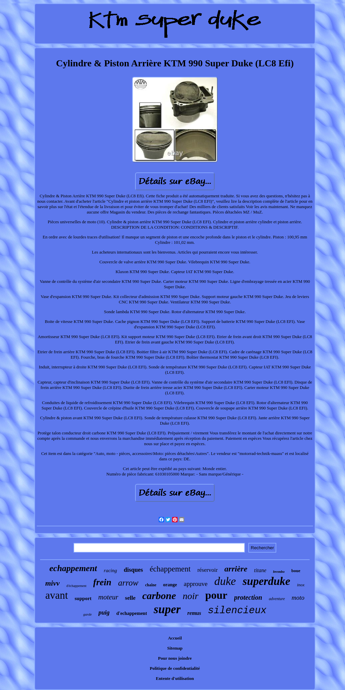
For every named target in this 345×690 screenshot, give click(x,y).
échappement (170, 569)
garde (87, 614)
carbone (159, 595)
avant (56, 595)
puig (103, 612)
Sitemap (175, 648)
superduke (266, 581)
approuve (196, 583)
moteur (108, 597)
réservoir (207, 570)
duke (225, 581)
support (83, 598)
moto (298, 597)
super (167, 609)
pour (216, 595)
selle (130, 598)
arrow (128, 582)
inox (300, 584)
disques (133, 569)
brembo (278, 571)
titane (260, 570)
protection (248, 597)
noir (190, 596)
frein (102, 582)
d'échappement (76, 586)
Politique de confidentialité (175, 668)
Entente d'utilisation (175, 678)
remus (194, 613)
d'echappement (131, 613)
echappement (73, 568)
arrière (235, 568)
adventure (277, 598)
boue (296, 570)
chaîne (150, 585)
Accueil (175, 637)
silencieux (237, 610)
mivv (52, 583)
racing (110, 570)
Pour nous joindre (175, 658)
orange (170, 584)
